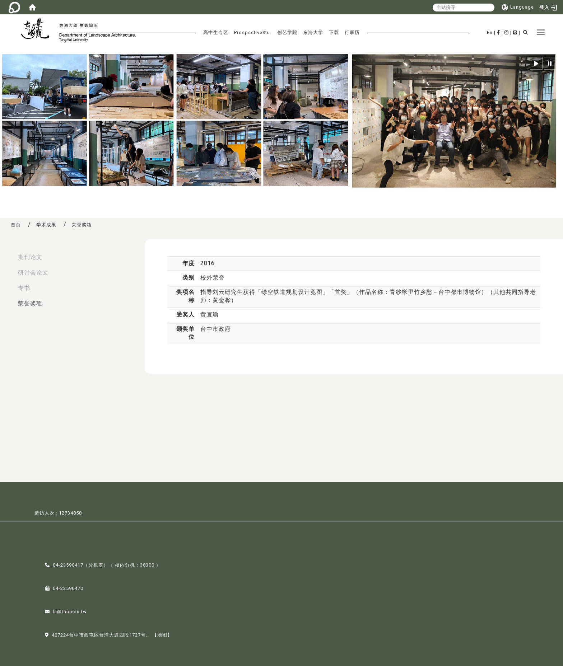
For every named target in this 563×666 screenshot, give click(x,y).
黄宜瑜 (209, 314)
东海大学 (313, 32)
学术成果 (46, 225)
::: (7, 253)
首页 (16, 225)
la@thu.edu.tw (70, 611)
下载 (334, 32)
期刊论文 (30, 257)
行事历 (352, 32)
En (490, 32)
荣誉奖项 (30, 303)
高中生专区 (215, 32)
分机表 (95, 564)
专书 (24, 288)
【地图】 (162, 634)
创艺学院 (287, 32)
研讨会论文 (33, 272)
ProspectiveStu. (252, 32)
